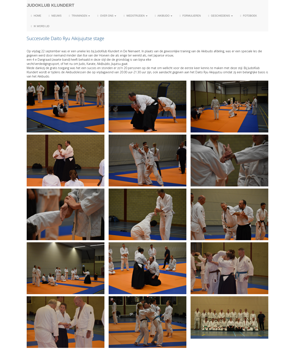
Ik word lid (39, 26)
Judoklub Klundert (50, 5)
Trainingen (79, 15)
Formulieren (190, 15)
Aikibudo (163, 15)
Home (35, 15)
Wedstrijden (134, 15)
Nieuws (54, 15)
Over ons (106, 15)
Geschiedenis (220, 15)
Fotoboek (248, 15)
